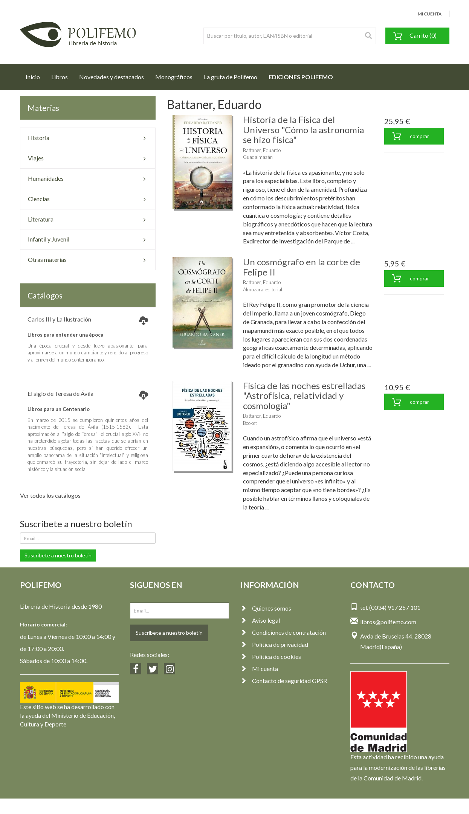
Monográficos (173, 76)
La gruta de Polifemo (230, 76)
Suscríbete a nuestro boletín (58, 555)
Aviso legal (260, 620)
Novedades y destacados (111, 76)
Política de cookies (270, 656)
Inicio (36, 74)
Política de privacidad (274, 644)
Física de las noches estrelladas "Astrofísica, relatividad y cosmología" (304, 395)
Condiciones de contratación (283, 632)
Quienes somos (265, 608)
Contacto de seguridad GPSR (283, 680)
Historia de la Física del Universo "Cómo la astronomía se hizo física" (303, 129)
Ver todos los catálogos (50, 495)
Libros (59, 76)
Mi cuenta (259, 668)
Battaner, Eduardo (262, 150)
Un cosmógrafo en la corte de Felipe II (301, 266)
